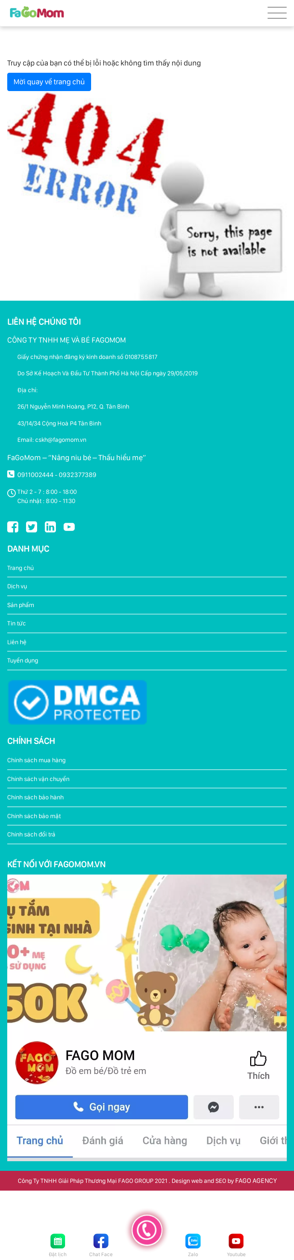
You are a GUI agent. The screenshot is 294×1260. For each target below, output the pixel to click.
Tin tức (16, 623)
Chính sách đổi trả (31, 834)
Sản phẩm (20, 605)
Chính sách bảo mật (34, 816)
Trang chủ (20, 567)
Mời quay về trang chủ (49, 81)
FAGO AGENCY (256, 1180)
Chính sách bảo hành (35, 797)
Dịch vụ (17, 586)
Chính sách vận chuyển (38, 779)
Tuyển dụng (22, 660)
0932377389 (77, 474)
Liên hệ (17, 642)
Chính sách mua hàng (36, 760)
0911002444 (35, 474)
